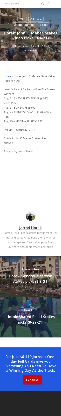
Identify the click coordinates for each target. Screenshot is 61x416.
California (36, 19)
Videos (43, 24)
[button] (55, 4)
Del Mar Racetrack (24, 24)
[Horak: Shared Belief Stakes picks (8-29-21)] (30, 317)
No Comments (31, 50)
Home (7, 76)
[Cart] (49, 4)
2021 (22, 19)
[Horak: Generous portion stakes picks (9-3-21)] (30, 276)
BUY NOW (32, 379)
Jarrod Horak (21, 46)
